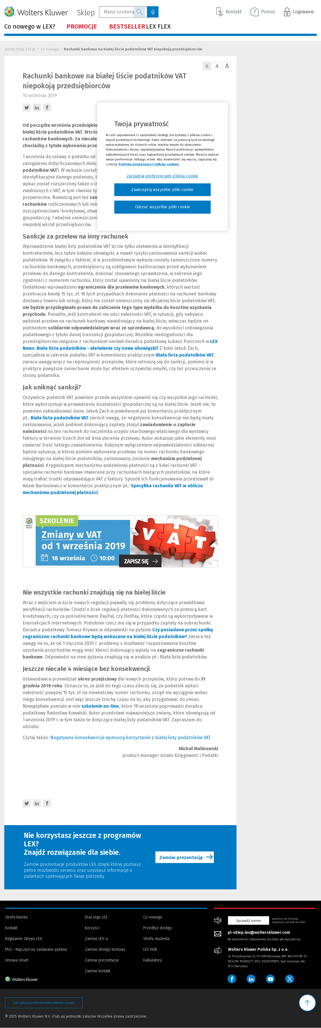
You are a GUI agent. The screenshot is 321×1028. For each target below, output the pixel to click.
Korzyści (92, 928)
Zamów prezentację (188, 857)
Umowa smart (16, 960)
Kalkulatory (152, 960)
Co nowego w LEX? (29, 26)
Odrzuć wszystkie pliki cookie (162, 207)
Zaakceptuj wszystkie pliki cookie (162, 189)
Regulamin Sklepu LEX (23, 938)
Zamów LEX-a (96, 938)
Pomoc (262, 12)
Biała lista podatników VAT (185, 355)
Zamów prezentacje (102, 960)
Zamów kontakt (97, 971)
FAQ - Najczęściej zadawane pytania (36, 949)
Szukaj (139, 12)
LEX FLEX (140, 26)
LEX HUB (150, 949)
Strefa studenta (156, 938)
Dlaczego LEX (96, 917)
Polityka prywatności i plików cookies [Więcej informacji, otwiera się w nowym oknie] (149, 164)
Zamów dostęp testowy (105, 949)
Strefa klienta (16, 917)
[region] (162, 167)
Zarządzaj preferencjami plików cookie (44, 1003)
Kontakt (229, 11)
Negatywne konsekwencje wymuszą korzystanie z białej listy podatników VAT (130, 737)
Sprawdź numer (248, 920)
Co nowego (50, 49)
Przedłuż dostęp (157, 928)
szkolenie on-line (100, 706)
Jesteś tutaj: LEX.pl (20, 49)
